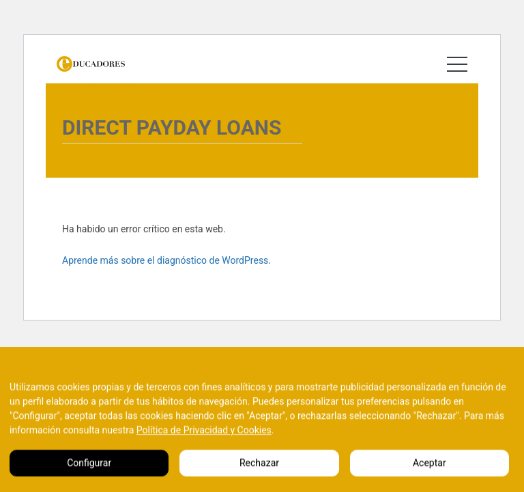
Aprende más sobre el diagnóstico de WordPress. (166, 260)
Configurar (89, 474)
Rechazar (259, 474)
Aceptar (429, 474)
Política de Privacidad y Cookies (204, 441)
